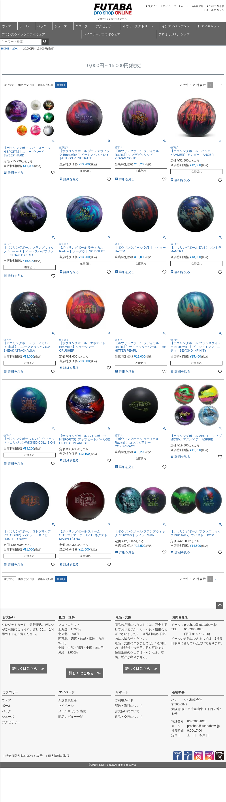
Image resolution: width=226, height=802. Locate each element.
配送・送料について (129, 705)
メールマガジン (215, 10)
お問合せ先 (180, 617)
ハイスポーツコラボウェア (101, 34)
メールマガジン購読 (72, 711)
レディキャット (209, 26)
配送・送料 (67, 617)
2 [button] (215, 85)
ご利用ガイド (216, 6)
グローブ (81, 26)
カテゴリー (10, 692)
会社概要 (178, 692)
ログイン (152, 6)
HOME (5, 48)
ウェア (6, 26)
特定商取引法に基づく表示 (23, 755)
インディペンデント (176, 26)
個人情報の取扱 (58, 755)
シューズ (61, 26)
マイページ (169, 6)
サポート (122, 692)
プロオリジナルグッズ (174, 34)
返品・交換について (129, 716)
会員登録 (198, 6)
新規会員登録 (67, 700)
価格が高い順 (45, 84)
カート (184, 6)
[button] (221, 85)
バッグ (41, 26)
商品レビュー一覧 (70, 716)
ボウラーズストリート (138, 26)
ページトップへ (219, 605)
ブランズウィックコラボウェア (23, 34)
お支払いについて (127, 711)
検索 (44, 42)
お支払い (9, 617)
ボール (24, 26)
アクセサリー (105, 26)
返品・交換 (123, 617)
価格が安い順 (26, 84)
